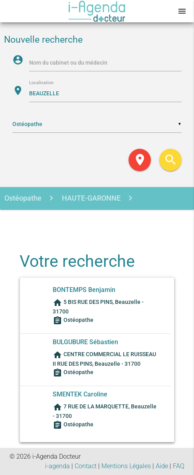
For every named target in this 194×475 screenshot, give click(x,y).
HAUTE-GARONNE (90, 198)
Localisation (41, 83)
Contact (86, 466)
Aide (162, 466)
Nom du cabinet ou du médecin (68, 62)
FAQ (178, 466)
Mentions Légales (126, 466)
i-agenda (57, 466)
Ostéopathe (23, 198)
